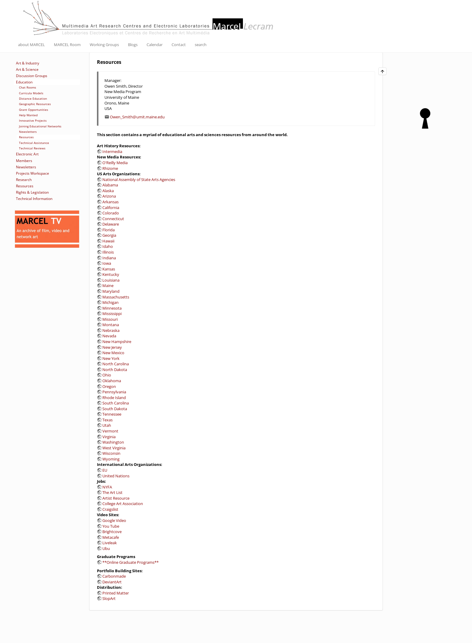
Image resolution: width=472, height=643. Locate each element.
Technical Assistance (34, 143)
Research (24, 179)
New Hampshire (116, 341)
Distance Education (33, 98)
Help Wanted (28, 115)
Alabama (110, 185)
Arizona (109, 196)
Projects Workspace (32, 173)
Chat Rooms (27, 87)
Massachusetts (115, 297)
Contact (179, 44)
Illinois (108, 252)
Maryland (111, 291)
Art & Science (27, 69)
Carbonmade (114, 576)
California (110, 207)
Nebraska (111, 330)
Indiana (109, 258)
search (200, 44)
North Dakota (114, 369)
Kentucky (110, 274)
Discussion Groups (31, 75)
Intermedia (112, 151)
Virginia (109, 436)
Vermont (110, 431)
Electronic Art (27, 154)
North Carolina (115, 364)
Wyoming (111, 459)
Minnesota (112, 308)
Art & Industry (27, 63)
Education (24, 82)
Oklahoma (111, 380)
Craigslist (110, 509)
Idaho (107, 246)
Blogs (133, 44)
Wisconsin (111, 453)
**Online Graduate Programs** (130, 562)
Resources (26, 137)
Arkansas (110, 201)
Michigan (110, 302)
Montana (110, 324)
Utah (106, 425)
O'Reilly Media (115, 162)
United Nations (115, 476)
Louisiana (111, 280)
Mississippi (112, 313)
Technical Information (34, 198)
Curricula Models (31, 93)
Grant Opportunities (33, 110)
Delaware (110, 224)
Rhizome (110, 168)
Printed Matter (115, 593)
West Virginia (114, 448)
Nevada (109, 336)
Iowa (106, 263)
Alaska (108, 190)
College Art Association (122, 503)
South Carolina (115, 403)
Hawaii (108, 241)
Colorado (110, 213)
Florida (108, 230)
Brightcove (112, 531)
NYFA (107, 487)
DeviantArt (112, 582)
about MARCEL (31, 44)
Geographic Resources (35, 104)
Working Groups (104, 44)
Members (24, 160)
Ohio (106, 375)
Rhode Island (114, 397)
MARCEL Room (67, 44)
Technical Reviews (32, 148)
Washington (113, 442)
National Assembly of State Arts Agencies (138, 179)
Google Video (114, 520)
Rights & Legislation (32, 192)
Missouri (110, 319)
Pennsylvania (114, 392)
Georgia (109, 235)
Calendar (155, 44)
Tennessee (111, 414)
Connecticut (113, 218)
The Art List (112, 492)
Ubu (106, 548)
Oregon (109, 386)
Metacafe (110, 537)
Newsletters (28, 132)
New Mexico (113, 352)
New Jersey (112, 347)
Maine (107, 285)
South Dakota (114, 408)
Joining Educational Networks (40, 126)
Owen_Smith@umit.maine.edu (137, 117)
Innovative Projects (33, 120)
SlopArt (109, 598)
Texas (107, 420)
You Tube (110, 526)
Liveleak (109, 542)
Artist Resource (115, 498)
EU (104, 470)
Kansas (108, 269)
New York (111, 358)
